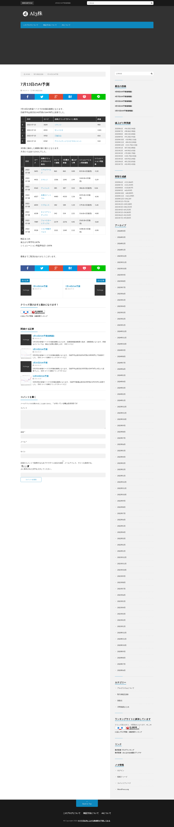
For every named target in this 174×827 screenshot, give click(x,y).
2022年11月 (122, 488)
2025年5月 (121, 300)
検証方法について (50, 25)
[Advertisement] (87, 46)
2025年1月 (121, 325)
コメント (24, 408)
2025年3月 (121, 312)
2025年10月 (122, 268)
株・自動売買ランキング (39, 316)
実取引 (119, 701)
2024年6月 (121, 369)
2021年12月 (122, 557)
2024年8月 (121, 356)
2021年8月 (121, 582)
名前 (23, 432)
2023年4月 (121, 457)
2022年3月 (121, 538)
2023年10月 (122, 419)
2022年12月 (122, 482)
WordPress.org (123, 789)
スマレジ (44, 180)
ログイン (120, 770)
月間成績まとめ (123, 707)
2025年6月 (121, 294)
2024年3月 (121, 388)
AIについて (66, 25)
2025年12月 (122, 256)
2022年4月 (121, 532)
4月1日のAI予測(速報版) (123, 106)
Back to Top (87, 804)
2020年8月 (121, 658)
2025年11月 (122, 262)
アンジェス (45, 188)
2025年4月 (121, 306)
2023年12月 (122, 407)
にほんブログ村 (26, 316)
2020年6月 (121, 670)
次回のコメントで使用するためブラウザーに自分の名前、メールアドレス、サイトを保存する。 (57, 463)
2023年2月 (121, 469)
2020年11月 (122, 639)
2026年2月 (121, 243)
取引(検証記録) (37, 90)
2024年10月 (122, 344)
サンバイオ (59, 130)
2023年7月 (121, 438)
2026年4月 (121, 231)
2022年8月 (121, 507)
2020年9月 (121, 651)
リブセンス (45, 205)
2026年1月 (121, 250)
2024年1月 (121, 400)
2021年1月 (121, 626)
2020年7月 (121, 664)
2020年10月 (122, 645)
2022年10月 (122, 494)
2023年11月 (122, 413)
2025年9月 (121, 275)
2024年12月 (122, 331)
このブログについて (30, 25)
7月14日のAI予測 (72, 286)
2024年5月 (121, 375)
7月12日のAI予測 (40, 286)
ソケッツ (58, 125)
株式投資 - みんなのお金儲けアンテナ (128, 753)
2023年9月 (121, 425)
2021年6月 (121, 595)
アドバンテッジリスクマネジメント (68, 141)
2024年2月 (121, 394)
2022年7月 (121, 513)
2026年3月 (121, 237)
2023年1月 (121, 476)
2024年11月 (122, 338)
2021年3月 (121, 614)
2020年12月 (122, 633)
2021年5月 (121, 601)
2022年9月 (121, 501)
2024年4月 (121, 381)
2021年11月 (122, 564)
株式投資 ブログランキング (124, 750)
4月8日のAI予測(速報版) (65, 3)
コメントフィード (124, 783)
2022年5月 (121, 526)
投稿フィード (122, 777)
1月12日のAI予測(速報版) (43, 336)
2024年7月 (121, 363)
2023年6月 (121, 444)
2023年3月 (121, 463)
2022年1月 (121, 551)
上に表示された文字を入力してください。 (37, 469)
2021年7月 (121, 589)
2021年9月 (121, 576)
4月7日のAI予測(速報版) (123, 96)
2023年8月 (121, 432)
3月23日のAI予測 (40, 349)
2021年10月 (122, 570)
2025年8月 (121, 281)
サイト (23, 451)
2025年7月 (121, 287)
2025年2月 (121, 319)
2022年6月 (121, 520)
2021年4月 (121, 607)
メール (24, 442)
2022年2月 (121, 545)
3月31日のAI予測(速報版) (124, 111)
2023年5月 (121, 451)
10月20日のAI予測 (40, 376)
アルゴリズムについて (125, 688)
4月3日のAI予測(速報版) (123, 101)
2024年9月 (121, 350)
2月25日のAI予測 (40, 362)
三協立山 (58, 136)
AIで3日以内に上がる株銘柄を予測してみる (94, 821)
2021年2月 (121, 620)
